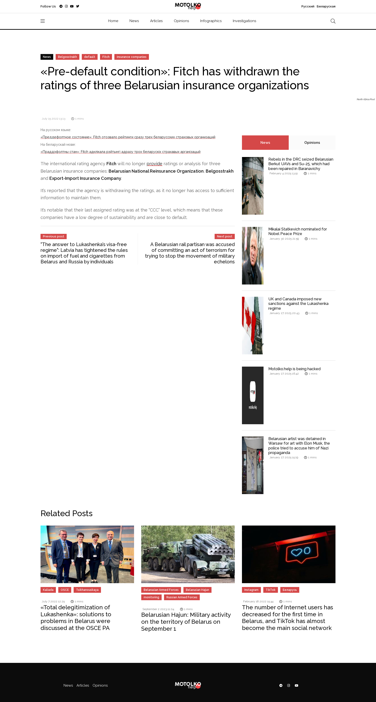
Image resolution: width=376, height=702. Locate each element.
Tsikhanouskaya (87, 590)
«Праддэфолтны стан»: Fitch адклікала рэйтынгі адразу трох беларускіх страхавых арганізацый (120, 152)
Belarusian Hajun (197, 590)
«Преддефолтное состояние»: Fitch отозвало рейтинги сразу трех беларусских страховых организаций (128, 137)
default (89, 57)
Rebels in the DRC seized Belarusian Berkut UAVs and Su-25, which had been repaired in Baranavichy (300, 164)
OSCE (65, 590)
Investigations (244, 21)
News (134, 21)
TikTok (271, 590)
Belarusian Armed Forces (161, 590)
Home (113, 21)
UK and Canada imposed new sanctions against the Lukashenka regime (298, 303)
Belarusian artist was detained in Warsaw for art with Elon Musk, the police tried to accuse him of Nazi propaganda (299, 445)
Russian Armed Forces (181, 597)
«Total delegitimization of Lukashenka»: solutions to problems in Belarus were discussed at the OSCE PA (76, 617)
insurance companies (132, 57)
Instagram (251, 590)
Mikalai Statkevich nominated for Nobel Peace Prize (297, 231)
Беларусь (290, 590)
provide (154, 163)
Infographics (211, 21)
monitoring (151, 597)
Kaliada (48, 590)
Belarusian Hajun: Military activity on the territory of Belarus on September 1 (186, 621)
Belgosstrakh (67, 57)
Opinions (181, 21)
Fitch (106, 57)
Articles (156, 21)
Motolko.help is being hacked (294, 369)
